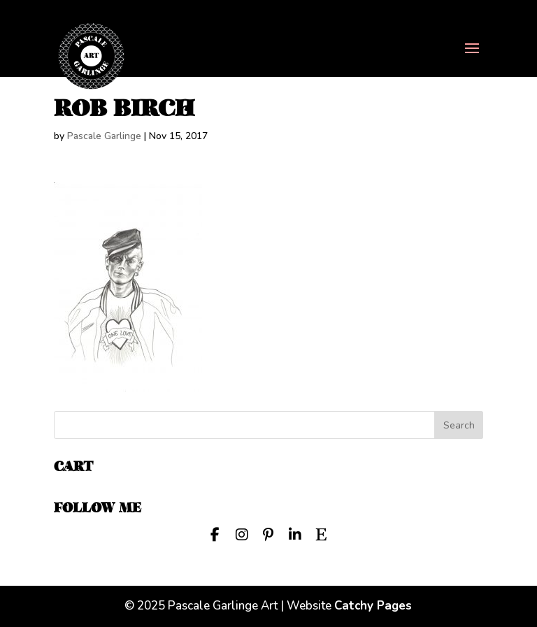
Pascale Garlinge (104, 136)
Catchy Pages (373, 606)
